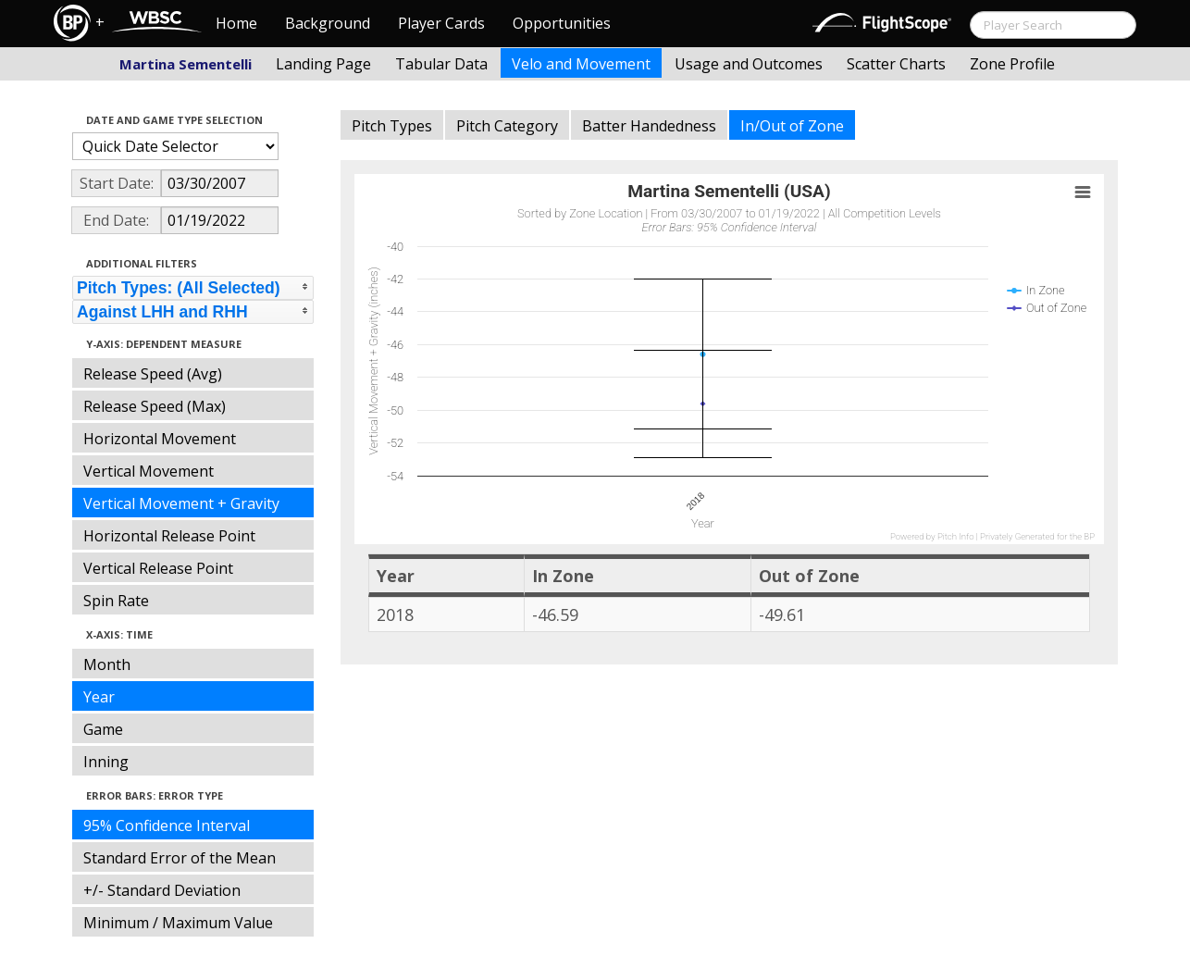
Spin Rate (116, 600)
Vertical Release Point (158, 568)
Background (327, 23)
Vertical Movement (148, 471)
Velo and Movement (581, 64)
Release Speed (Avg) (152, 374)
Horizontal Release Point (169, 536)
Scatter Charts (896, 64)
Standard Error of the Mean (179, 858)
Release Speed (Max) (154, 406)
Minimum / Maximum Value (178, 923)
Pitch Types (392, 126)
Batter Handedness (649, 126)
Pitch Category (507, 126)
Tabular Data (441, 64)
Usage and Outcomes (749, 64)
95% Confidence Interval (166, 825)
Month (106, 664)
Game (103, 729)
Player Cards (441, 23)
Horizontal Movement (159, 438)
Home (236, 23)
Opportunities (562, 23)
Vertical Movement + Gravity (181, 503)
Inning (106, 761)
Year (99, 697)
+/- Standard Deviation (162, 890)
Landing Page (323, 64)
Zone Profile (1012, 64)
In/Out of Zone (792, 126)
